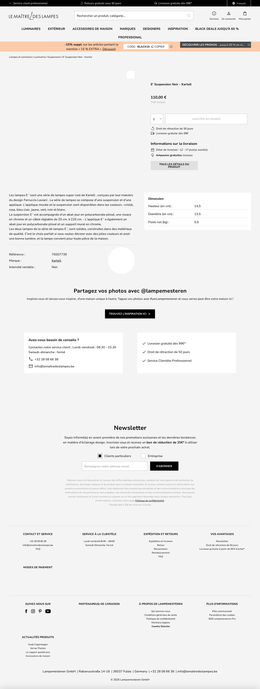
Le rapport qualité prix (38, 652)
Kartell (56, 265)
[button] (130, 75)
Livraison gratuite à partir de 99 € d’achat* (222, 538)
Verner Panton (38, 648)
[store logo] (33, 15)
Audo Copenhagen (38, 644)
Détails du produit (94, 191)
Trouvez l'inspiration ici (127, 318)
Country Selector (161, 626)
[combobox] (134, 15)
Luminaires (40, 56)
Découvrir (109, 49)
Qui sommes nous (160, 611)
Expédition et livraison (161, 531)
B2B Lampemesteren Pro (222, 618)
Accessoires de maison (38, 655)
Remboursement (161, 542)
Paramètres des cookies (222, 614)
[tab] (36, 191)
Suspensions (54, 56)
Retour (160, 535)
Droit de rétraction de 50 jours (222, 535)
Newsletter (222, 531)
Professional (130, 37)
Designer (140, 191)
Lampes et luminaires (20, 56)
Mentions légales (160, 622)
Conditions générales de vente (160, 614)
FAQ (38, 538)
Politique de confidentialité (149, 490)
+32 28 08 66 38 (46, 364)
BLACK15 (145, 46)
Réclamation (160, 538)
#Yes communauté (222, 611)
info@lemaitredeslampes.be (54, 371)
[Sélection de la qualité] (157, 119)
